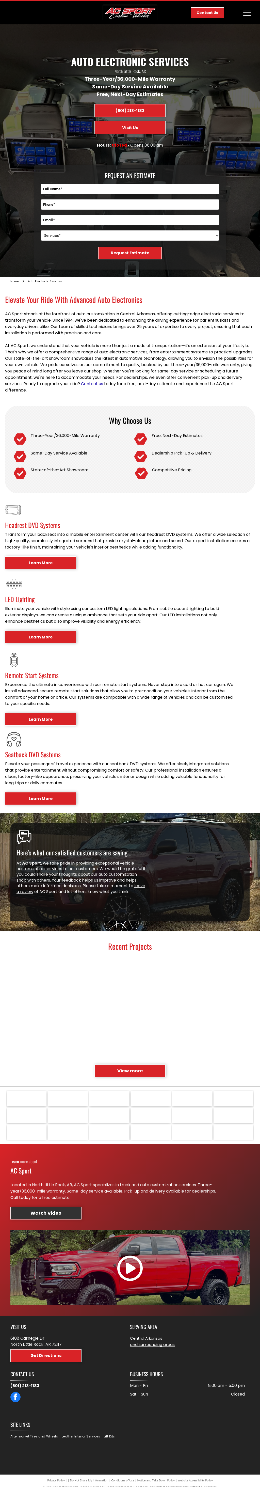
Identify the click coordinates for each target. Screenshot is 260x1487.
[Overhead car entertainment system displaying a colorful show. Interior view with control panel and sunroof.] (130, 1027)
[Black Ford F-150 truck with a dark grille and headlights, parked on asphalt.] (179, 1039)
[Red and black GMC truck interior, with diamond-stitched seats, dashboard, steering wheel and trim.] (80, 1039)
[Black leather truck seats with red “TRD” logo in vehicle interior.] (179, 989)
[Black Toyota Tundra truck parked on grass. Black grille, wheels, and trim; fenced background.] (229, 977)
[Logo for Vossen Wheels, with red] (109, 1098)
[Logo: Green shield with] (26, 1098)
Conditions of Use (122, 1480)
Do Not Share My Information (89, 1480)
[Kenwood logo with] (151, 1115)
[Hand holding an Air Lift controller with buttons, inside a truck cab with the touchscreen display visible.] (229, 1027)
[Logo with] (233, 1132)
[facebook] (15, 1397)
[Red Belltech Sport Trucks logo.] (192, 1132)
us (101, 384)
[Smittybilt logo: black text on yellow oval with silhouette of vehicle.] (192, 1098)
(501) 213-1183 (24, 1386)
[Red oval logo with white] (26, 1132)
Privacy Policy (56, 1480)
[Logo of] (68, 1098)
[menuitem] (36, 1436)
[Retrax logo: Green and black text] (68, 1115)
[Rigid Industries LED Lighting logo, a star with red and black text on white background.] (26, 1115)
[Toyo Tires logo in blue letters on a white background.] (151, 1098)
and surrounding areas (152, 1345)
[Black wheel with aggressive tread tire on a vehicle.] (30, 1027)
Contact (89, 384)
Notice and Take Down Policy (156, 1480)
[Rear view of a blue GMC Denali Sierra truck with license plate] (30, 977)
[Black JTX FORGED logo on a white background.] (233, 1115)
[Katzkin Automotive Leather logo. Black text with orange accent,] (192, 1115)
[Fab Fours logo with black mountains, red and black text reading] (109, 1132)
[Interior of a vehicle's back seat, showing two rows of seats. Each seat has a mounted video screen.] (130, 977)
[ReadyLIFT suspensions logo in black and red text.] (109, 1115)
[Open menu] (247, 13)
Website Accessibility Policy (195, 1480)
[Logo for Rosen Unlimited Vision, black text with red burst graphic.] (233, 1098)
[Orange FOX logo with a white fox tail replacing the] (68, 1132)
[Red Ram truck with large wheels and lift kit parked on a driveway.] (80, 989)
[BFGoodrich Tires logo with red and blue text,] (151, 1132)
